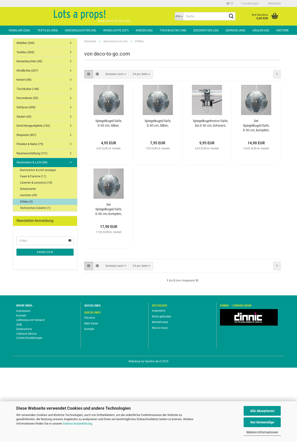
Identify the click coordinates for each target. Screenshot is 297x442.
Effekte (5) (26, 276)
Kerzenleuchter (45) (80, 30)
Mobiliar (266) (19, 30)
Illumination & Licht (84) (32, 236)
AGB (19, 399)
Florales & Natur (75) (29, 218)
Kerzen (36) (144, 30)
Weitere (282, 30)
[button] (230, 3)
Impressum (23, 385)
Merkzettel (273, 3)
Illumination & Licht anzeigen (38, 244)
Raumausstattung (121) (32, 227)
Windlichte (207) (116, 30)
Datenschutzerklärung (77, 423)
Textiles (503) (47, 30)
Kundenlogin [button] (249, 3)
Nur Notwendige (262, 422)
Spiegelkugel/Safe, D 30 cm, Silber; (108, 197)
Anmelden (45, 326)
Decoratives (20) (206, 30)
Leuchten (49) (28, 269)
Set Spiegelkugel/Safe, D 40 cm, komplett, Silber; (108, 283)
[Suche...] (179, 16)
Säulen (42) (260, 30)
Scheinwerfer (28, 263)
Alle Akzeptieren (262, 411)
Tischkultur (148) (173, 30)
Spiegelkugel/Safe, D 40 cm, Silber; (158, 197)
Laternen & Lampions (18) (36, 257)
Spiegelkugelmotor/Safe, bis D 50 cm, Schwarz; (210, 197)
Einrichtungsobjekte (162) (33, 200)
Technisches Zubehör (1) (35, 282)
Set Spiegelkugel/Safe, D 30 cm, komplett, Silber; (256, 200)
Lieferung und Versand (30, 394)
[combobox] (115, 148)
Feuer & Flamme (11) (33, 250)
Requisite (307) (26, 209)
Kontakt (21, 390)
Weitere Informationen (262, 432)
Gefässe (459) (235, 30)
